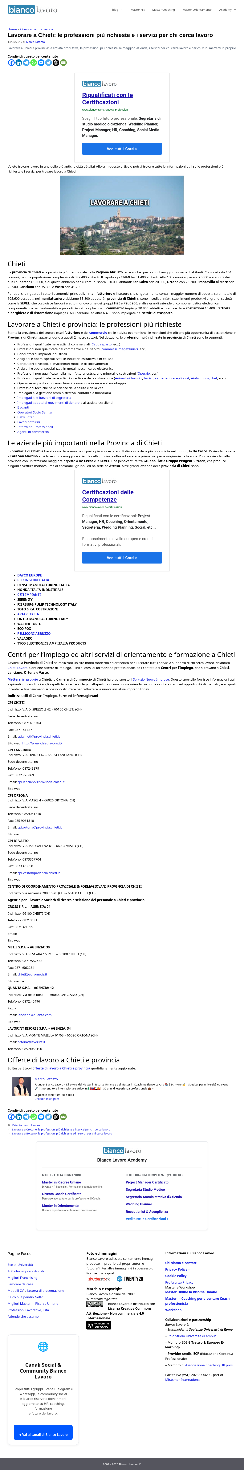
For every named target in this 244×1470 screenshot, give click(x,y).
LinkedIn (40, 1099)
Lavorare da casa (20, 1284)
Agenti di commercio (33, 432)
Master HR (138, 9)
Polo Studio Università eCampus (192, 1336)
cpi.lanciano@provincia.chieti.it (41, 782)
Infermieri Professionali (35, 427)
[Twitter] (48, 62)
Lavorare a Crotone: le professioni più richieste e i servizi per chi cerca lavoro (61, 1129)
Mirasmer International (183, 1379)
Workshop (173, 1310)
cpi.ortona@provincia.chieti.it (40, 827)
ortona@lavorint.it (31, 1042)
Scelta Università (20, 1264)
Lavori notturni (28, 422)
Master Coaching (163, 9)
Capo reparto (102, 344)
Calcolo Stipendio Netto (25, 1297)
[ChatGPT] (56, 62)
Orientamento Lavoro (36, 29)
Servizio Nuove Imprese (151, 679)
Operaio (144, 373)
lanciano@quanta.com (35, 1015)
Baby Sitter (25, 417)
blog (119, 9)
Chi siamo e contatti (181, 1263)
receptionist (180, 378)
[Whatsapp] (33, 62)
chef (214, 378)
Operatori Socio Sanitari (35, 412)
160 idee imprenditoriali (26, 1271)
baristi (148, 378)
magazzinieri (128, 349)
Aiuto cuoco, (200, 378)
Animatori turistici (128, 378)
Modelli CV (16, 1290)
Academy (229, 9)
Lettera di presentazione (45, 1290)
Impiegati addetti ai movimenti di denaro (48, 402)
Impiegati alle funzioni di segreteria (44, 397)
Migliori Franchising (23, 1277)
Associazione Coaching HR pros (209, 1365)
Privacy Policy (176, 1269)
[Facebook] (11, 62)
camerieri (162, 378)
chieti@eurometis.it (32, 974)
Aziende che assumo (23, 1316)
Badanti (23, 407)
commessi (109, 349)
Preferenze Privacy (179, 1282)
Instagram (52, 1099)
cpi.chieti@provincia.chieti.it (39, 736)
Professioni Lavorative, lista (28, 1310)
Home (12, 29)
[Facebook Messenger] (41, 62)
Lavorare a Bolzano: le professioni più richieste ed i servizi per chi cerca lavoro (62, 1133)
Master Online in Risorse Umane (191, 1292)
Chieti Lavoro (18, 668)
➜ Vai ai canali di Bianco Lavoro (43, 1434)
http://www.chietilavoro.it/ (42, 743)
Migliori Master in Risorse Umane (33, 1303)
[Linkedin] (18, 62)
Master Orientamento (197, 9)
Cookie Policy (176, 1276)
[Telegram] (26, 62)
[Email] (63, 62)
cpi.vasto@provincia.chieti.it (39, 873)
